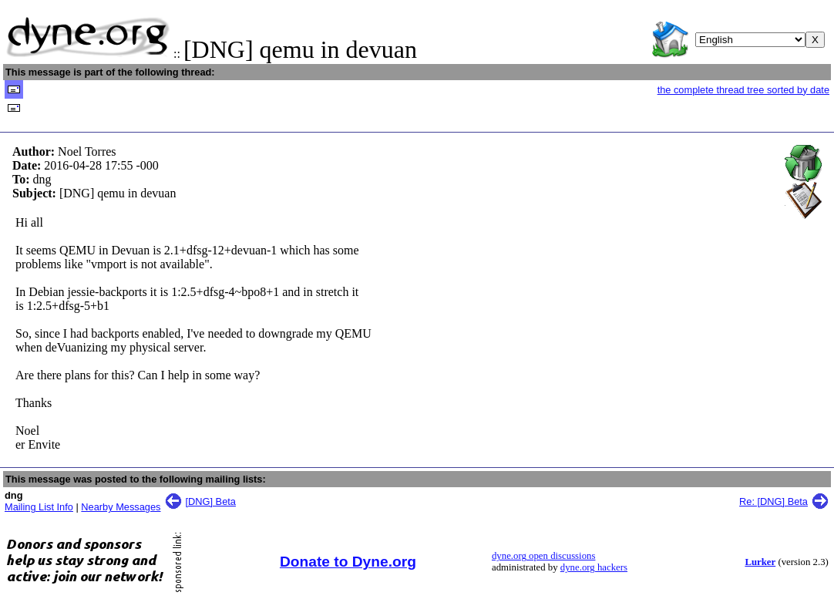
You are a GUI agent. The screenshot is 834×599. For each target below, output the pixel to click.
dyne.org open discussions (543, 555)
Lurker (760, 562)
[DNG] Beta (211, 501)
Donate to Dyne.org (348, 562)
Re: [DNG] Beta (773, 501)
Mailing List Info (39, 507)
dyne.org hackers (593, 567)
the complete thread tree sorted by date (743, 90)
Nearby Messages (120, 507)
